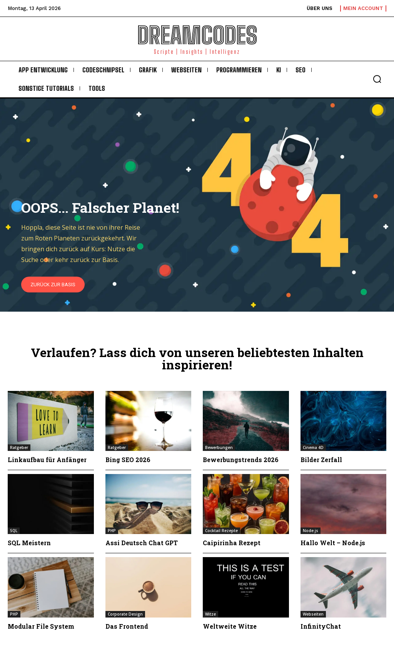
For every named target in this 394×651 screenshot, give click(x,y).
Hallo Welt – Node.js (333, 543)
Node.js (310, 530)
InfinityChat (321, 626)
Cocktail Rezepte (221, 530)
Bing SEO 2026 (128, 460)
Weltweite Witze (230, 626)
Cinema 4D (313, 447)
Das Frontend (126, 626)
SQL (13, 530)
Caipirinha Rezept (231, 543)
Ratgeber (19, 447)
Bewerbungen (219, 447)
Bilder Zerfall (321, 460)
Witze (210, 614)
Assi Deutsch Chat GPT (141, 543)
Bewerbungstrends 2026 (241, 460)
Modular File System (41, 626)
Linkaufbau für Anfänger (47, 460)
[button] (377, 79)
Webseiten (313, 614)
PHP (112, 530)
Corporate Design (125, 614)
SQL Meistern (29, 543)
